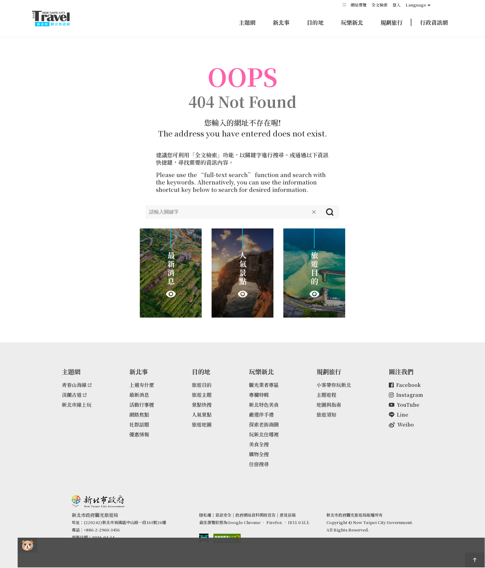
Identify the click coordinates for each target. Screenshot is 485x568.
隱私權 (205, 515)
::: (344, 4)
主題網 (247, 22)
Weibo (401, 424)
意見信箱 (288, 515)
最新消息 (139, 394)
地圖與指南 (328, 404)
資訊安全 (223, 515)
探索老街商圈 (264, 424)
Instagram (406, 394)
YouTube (404, 404)
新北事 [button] (281, 22)
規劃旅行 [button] (391, 22)
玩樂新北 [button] (352, 22)
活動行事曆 (141, 404)
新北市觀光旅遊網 (57, 18)
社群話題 (139, 424)
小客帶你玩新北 (333, 384)
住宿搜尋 (259, 464)
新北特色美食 (264, 404)
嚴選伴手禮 (261, 414)
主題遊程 (326, 394)
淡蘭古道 (74, 394)
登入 (397, 5)
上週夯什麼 (141, 384)
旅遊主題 (202, 394)
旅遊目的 (202, 384)
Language (416, 5)
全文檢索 (379, 5)
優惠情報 (139, 434)
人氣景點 (202, 414)
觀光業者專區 (264, 384)
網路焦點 (139, 414)
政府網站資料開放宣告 (255, 515)
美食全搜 (259, 444)
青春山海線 (77, 384)
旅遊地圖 (202, 424)
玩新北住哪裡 (264, 434)
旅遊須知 (326, 414)
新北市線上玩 (77, 404)
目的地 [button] (315, 22)
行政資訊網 (434, 22)
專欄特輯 (259, 394)
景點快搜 (202, 404)
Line (398, 414)
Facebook (405, 384)
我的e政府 (203, 538)
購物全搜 (259, 454)
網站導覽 (358, 5)
